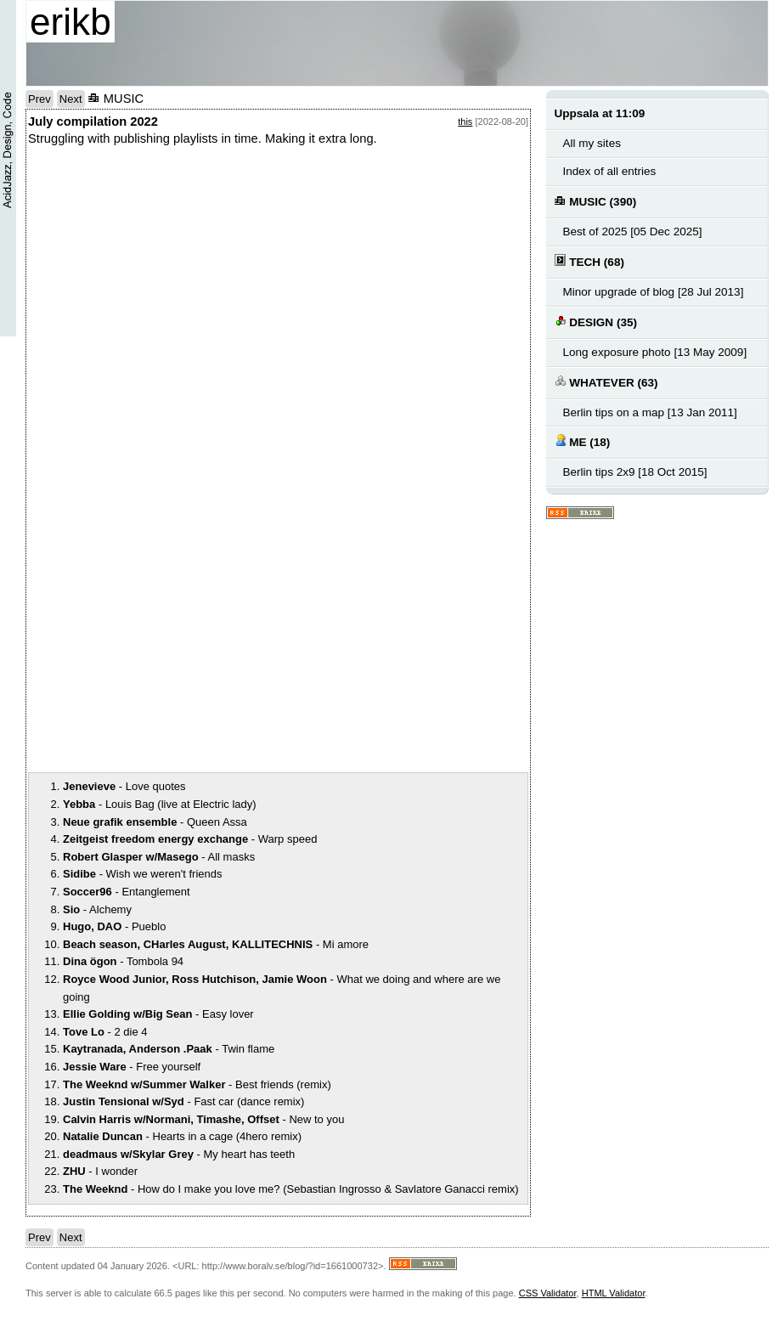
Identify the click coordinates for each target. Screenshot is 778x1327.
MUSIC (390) (596, 201)
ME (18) (583, 441)
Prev (39, 99)
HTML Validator (614, 1293)
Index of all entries (610, 171)
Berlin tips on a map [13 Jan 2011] (650, 412)
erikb (70, 21)
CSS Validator (548, 1293)
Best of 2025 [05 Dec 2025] (632, 231)
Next (70, 99)
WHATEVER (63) (606, 382)
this (465, 121)
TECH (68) (589, 261)
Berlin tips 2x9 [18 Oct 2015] (635, 472)
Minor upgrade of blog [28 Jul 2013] (653, 291)
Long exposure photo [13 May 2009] (655, 352)
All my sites (592, 143)
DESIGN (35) (596, 321)
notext (278, 322)
